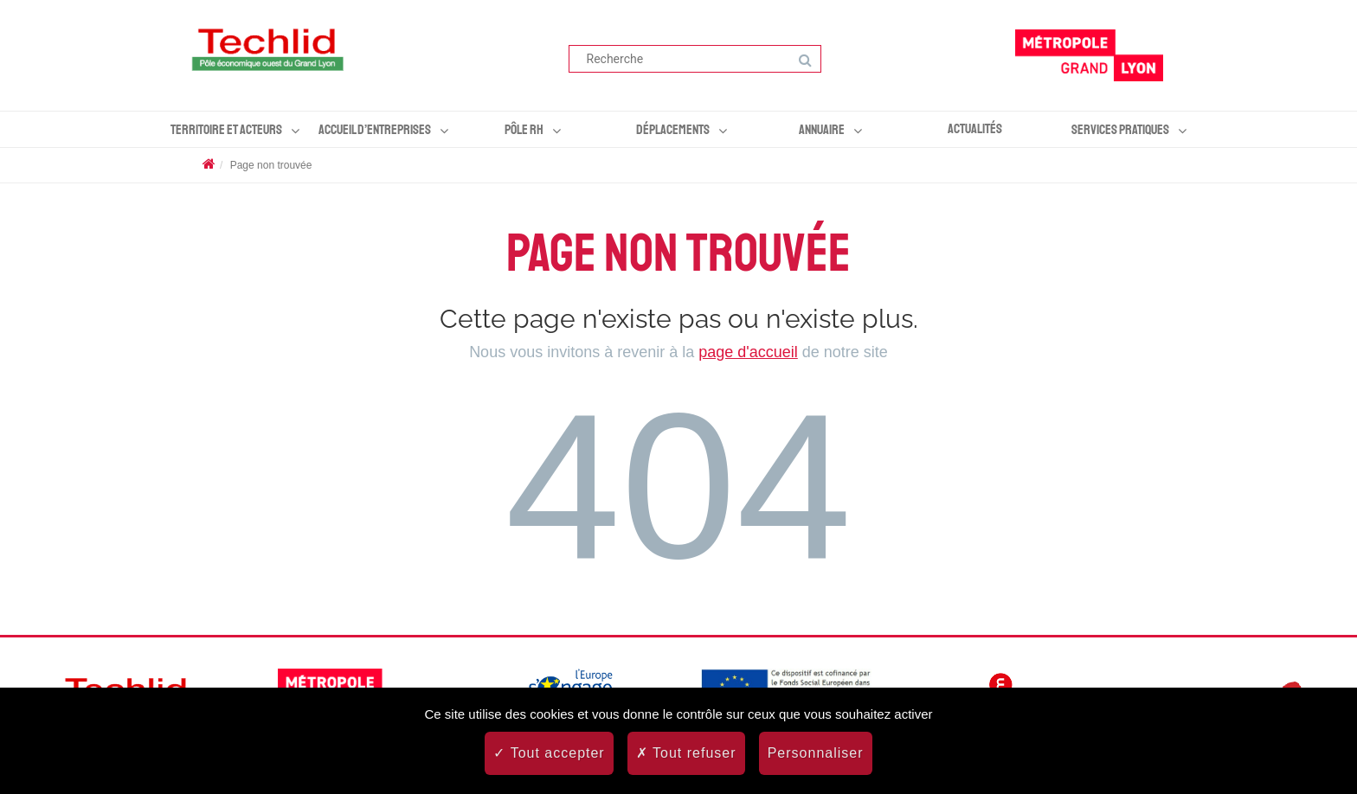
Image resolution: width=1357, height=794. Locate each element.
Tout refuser (686, 753)
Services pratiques (1120, 129)
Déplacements (673, 129)
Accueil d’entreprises (374, 129)
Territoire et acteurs (226, 129)
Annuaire (822, 129)
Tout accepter (548, 753)
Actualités (975, 129)
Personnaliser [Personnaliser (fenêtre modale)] (816, 753)
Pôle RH (524, 129)
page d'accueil (748, 352)
